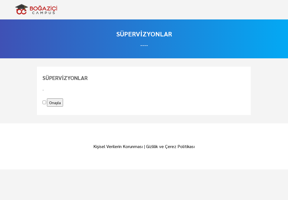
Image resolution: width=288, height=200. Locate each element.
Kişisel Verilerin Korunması (118, 146)
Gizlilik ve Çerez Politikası (170, 146)
